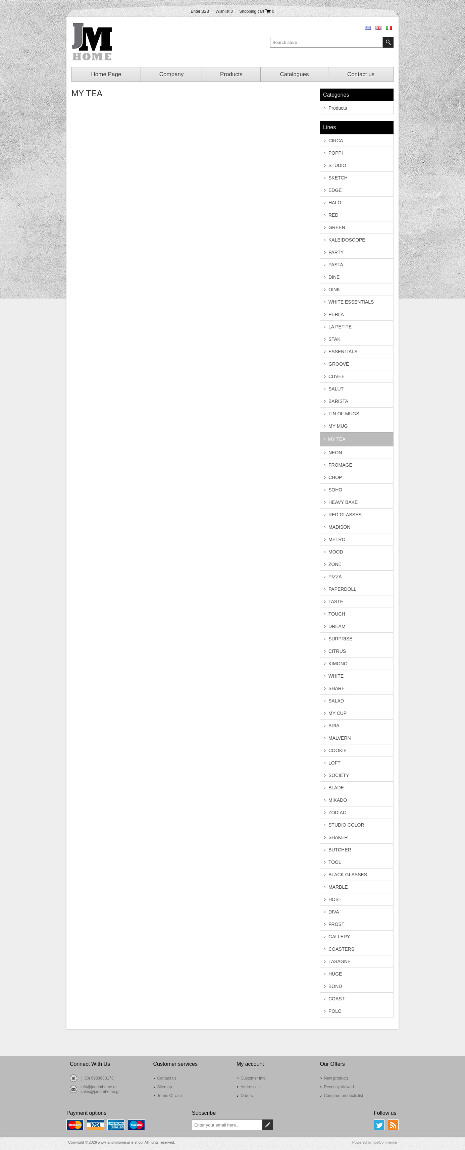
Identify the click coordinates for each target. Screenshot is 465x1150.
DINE (334, 277)
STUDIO (337, 165)
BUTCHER (339, 849)
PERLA (336, 314)
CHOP (335, 477)
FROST (336, 924)
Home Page (106, 74)
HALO (334, 202)
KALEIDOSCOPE (346, 240)
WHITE (336, 676)
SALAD (336, 700)
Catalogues (294, 74)
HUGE (335, 974)
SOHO (335, 489)
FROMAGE (340, 465)
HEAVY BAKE (343, 502)
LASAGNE (339, 961)
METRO (337, 539)
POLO (335, 1011)
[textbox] (326, 42)
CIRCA (335, 140)
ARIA (334, 725)
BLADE (336, 787)
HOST (335, 899)
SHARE (336, 688)
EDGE (335, 190)
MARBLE (338, 887)
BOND (335, 986)
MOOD (335, 552)
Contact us (360, 74)
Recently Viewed (339, 1087)
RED (333, 215)
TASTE (335, 601)
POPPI (335, 153)
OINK (334, 289)
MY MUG (338, 426)
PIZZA (335, 576)
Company (171, 74)
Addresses (250, 1087)
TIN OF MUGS (343, 413)
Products (231, 74)
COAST (336, 998)
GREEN (336, 227)
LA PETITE (340, 326)
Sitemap (164, 1087)
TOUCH (336, 614)
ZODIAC (337, 812)
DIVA (333, 911)
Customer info (253, 1078)
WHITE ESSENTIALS (351, 302)
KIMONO (338, 663)
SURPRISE (340, 638)
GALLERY (339, 936)
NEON (335, 452)
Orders (247, 1095)
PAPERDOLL (342, 589)
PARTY (336, 252)
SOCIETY (338, 775)
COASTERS (341, 949)
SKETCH (338, 177)
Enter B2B (200, 11)
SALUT (336, 388)
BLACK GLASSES (347, 874)
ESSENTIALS (342, 351)
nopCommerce (385, 1142)
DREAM (337, 626)
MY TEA (337, 439)
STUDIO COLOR (346, 825)
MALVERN (339, 738)
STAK (334, 339)
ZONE (335, 564)
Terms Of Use (169, 1095)
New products (336, 1078)
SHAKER (338, 837)
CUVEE (336, 376)
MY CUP (337, 713)
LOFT (334, 763)
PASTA (335, 264)
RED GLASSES (345, 514)
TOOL (334, 862)
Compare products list (343, 1095)
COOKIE (337, 750)
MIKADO (337, 800)
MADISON (339, 527)
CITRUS (337, 651)
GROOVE (338, 364)
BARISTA (338, 401)
